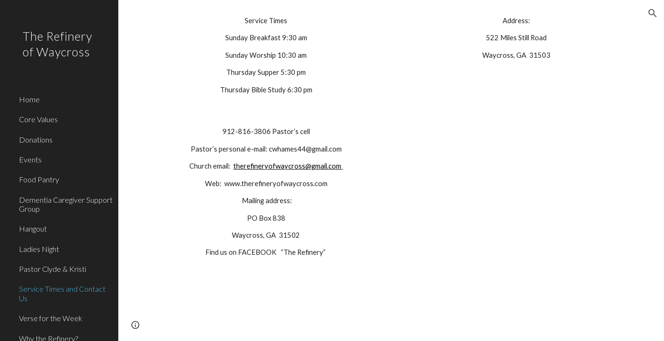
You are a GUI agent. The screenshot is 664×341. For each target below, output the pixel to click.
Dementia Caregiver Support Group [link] (66, 204)
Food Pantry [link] (39, 179)
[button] (652, 13)
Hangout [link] (33, 228)
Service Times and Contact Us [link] (62, 293)
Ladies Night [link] (39, 248)
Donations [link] (36, 139)
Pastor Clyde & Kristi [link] (52, 268)
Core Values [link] (38, 119)
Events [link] (30, 159)
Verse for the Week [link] (50, 318)
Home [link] (29, 99)
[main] (266, 55)
